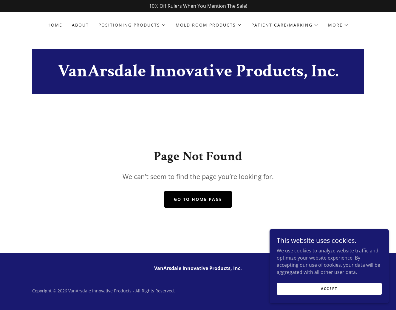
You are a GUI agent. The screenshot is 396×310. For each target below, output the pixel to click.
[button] (132, 25)
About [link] (80, 25)
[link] (198, 74)
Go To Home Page (198, 199)
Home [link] (54, 25)
